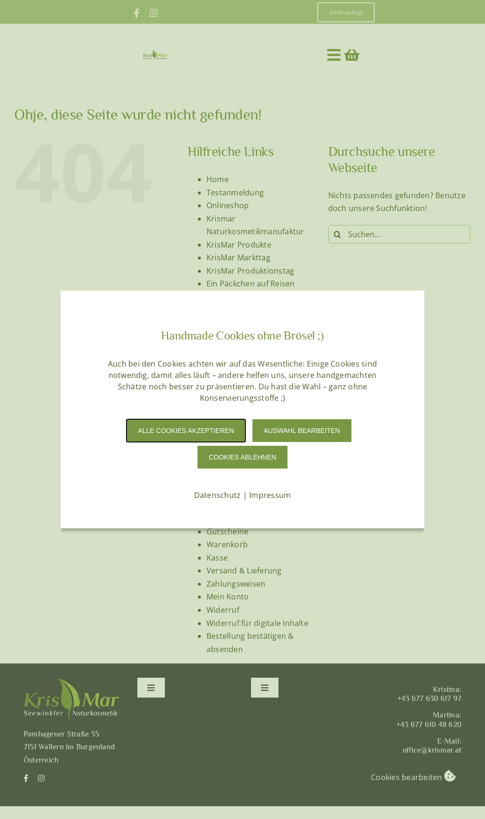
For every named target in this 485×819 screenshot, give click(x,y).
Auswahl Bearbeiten (302, 430)
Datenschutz (217, 495)
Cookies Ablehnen (242, 457)
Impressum (270, 495)
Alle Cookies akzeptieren (186, 430)
